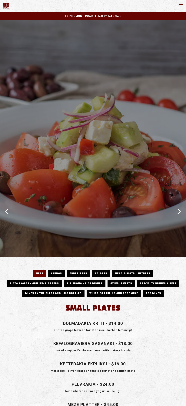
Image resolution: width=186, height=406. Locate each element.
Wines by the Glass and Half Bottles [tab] (53, 281)
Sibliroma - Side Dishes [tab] (85, 271)
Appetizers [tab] (78, 261)
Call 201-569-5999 (93, 395)
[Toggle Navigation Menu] (181, 4)
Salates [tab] (101, 261)
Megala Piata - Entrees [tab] (132, 261)
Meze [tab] (39, 261)
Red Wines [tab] (153, 281)
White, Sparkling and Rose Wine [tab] (113, 281)
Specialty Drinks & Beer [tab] (158, 271)
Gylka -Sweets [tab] (121, 271)
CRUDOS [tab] (56, 261)
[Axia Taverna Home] (13, 6)
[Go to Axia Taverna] (93, 16)
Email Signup (93, 402)
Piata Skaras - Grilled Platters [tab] (34, 271)
